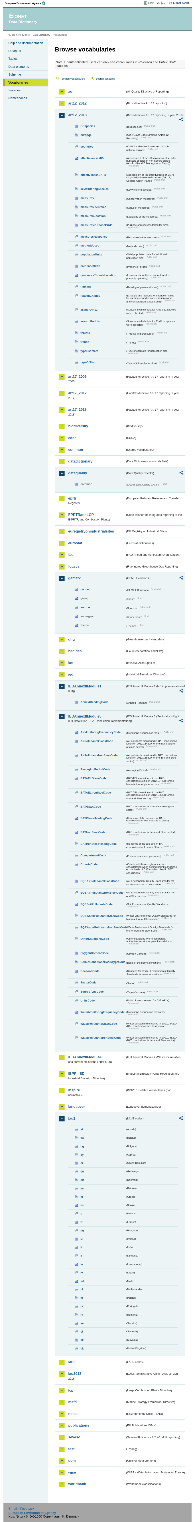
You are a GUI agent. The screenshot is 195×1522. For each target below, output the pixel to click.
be (82, 1137)
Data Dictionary (41, 34)
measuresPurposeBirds (96, 225)
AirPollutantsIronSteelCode (98, 755)
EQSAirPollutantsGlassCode (99, 881)
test (71, 1449)
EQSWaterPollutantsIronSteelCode (102, 927)
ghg (71, 639)
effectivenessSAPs (93, 175)
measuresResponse (93, 236)
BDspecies (87, 126)
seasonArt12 (89, 309)
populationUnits (91, 254)
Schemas (15, 74)
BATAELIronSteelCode (95, 792)
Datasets (14, 51)
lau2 (71, 1362)
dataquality (77, 473)
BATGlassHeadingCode (96, 818)
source (85, 607)
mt (82, 1281)
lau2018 (74, 1374)
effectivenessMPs (92, 158)
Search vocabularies (73, 78)
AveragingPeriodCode (95, 769)
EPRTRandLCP (81, 515)
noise (72, 1414)
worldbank (77, 1484)
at (81, 1129)
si (81, 1331)
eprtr (72, 498)
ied (70, 674)
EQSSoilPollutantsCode (96, 904)
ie (81, 1239)
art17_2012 (77, 393)
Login (151, 3)
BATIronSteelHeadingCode (98, 843)
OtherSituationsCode (94, 938)
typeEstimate (89, 351)
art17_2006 (77, 376)
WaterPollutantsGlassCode (98, 1023)
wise (72, 1472)
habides (74, 651)
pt (81, 1306)
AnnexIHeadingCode (94, 702)
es (81, 1205)
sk (81, 1340)
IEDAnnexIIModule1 (84, 686)
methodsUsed (89, 245)
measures (87, 198)
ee (81, 1188)
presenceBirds (90, 266)
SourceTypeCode (92, 991)
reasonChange (90, 295)
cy (81, 1154)
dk (82, 1180)
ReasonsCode (89, 971)
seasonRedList (90, 321)
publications (78, 1425)
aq (70, 91)
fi (81, 1213)
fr (81, 1222)
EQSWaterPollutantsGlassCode (101, 915)
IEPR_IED (76, 1074)
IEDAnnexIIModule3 (84, 716)
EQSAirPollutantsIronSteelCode (101, 892)
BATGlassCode (90, 806)
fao (70, 555)
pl (81, 1298)
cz (81, 1163)
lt (81, 1255)
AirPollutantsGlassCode (96, 741)
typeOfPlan (87, 362)
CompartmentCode (93, 855)
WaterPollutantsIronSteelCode (100, 1037)
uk (82, 1348)
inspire (74, 1090)
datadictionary (80, 461)
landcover (76, 1107)
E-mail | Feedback (21, 1508)
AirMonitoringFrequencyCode (100, 732)
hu (82, 1230)
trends (84, 341)
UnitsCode (87, 1000)
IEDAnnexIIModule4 (84, 1057)
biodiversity (78, 426)
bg (82, 1146)
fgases (73, 566)
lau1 (71, 1118)
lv (81, 1272)
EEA (26, 3)
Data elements (18, 66)
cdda (72, 438)
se (81, 1323)
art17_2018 (77, 409)
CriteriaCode (89, 864)
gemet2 (74, 578)
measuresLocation (93, 216)
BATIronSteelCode (92, 832)
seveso (74, 1437)
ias (70, 663)
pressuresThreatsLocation (98, 275)
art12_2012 (77, 103)
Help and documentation (25, 43)
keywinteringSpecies (94, 189)
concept (85, 589)
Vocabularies (18, 82)
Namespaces (17, 98)
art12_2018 (77, 115)
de (82, 1171)
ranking (85, 286)
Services (14, 90)
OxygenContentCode (94, 953)
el (81, 1197)
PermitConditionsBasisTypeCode (102, 962)
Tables (13, 58)
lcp (70, 1390)
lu (81, 1264)
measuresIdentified (93, 207)
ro (81, 1314)
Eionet (26, 34)
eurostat (75, 543)
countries (86, 146)
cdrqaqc (85, 135)
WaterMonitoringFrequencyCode (102, 1012)
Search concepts (105, 78)
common (75, 450)
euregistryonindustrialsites (91, 531)
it (81, 1247)
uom (72, 1460)
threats (85, 333)
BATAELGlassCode (93, 778)
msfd (72, 1402)
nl (81, 1289)
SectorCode (88, 982)
